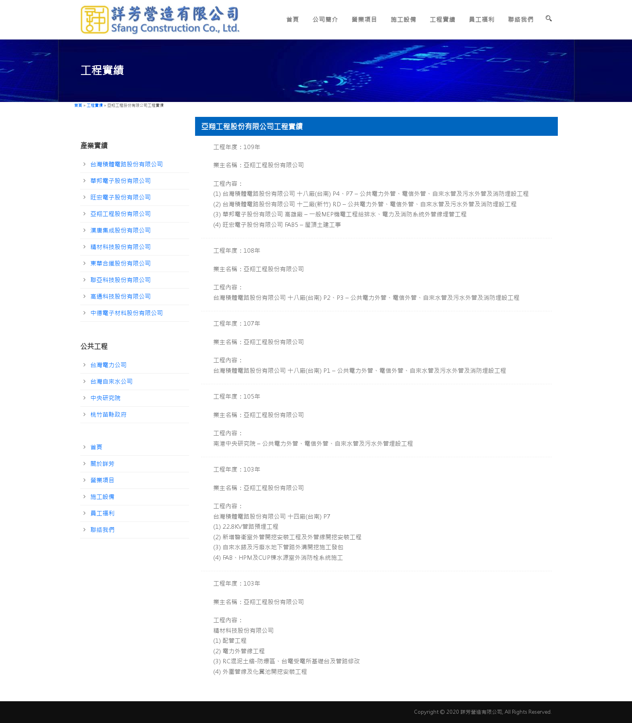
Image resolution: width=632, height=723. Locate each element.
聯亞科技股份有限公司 (120, 280)
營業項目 (364, 19)
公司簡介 (325, 19)
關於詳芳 (102, 463)
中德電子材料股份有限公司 (126, 313)
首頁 (292, 19)
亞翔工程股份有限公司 (120, 214)
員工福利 (482, 19)
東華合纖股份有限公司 (120, 263)
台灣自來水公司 (111, 381)
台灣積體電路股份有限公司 (126, 164)
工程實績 (442, 19)
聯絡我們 (521, 19)
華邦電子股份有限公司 (120, 181)
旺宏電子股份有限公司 (120, 197)
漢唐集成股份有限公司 (120, 230)
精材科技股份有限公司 (120, 247)
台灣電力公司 (108, 365)
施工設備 (403, 19)
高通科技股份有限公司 (120, 296)
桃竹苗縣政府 (108, 414)
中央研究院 (105, 398)
